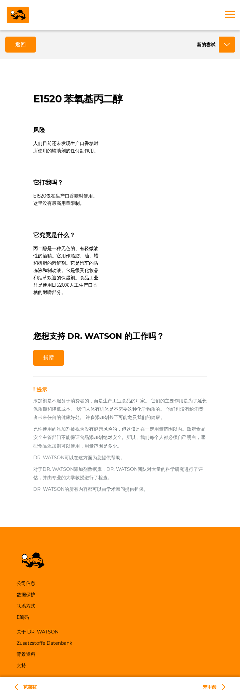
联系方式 (26, 606)
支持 (21, 665)
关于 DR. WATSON (38, 632)
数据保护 (26, 595)
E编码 (23, 617)
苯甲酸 (210, 687)
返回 (20, 44)
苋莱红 (30, 687)
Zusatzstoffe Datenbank (44, 643)
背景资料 (26, 654)
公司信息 (26, 583)
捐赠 (48, 357)
